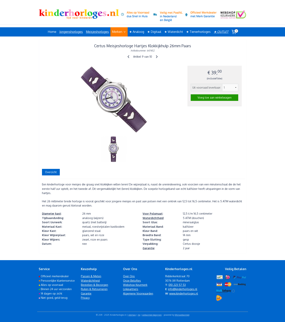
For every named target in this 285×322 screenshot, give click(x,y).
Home (52, 32)
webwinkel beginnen (152, 315)
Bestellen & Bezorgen (94, 284)
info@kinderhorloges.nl (182, 289)
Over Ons (129, 276)
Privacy (85, 297)
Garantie (148, 248)
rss (139, 315)
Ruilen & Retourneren (94, 289)
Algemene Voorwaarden (138, 293)
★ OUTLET (221, 32)
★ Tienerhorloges (198, 32)
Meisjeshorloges (97, 32)
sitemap (132, 315)
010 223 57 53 (177, 284)
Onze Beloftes (132, 280)
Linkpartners (130, 289)
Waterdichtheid (152, 218)
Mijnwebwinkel (182, 315)
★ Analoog (136, 32)
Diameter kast (51, 213)
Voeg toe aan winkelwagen (214, 97)
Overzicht (51, 172)
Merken (119, 32)
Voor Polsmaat (152, 213)
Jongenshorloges (71, 32)
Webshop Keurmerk (135, 284)
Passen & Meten (91, 276)
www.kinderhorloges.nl (183, 293)
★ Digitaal (154, 32)
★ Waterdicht (173, 32)
